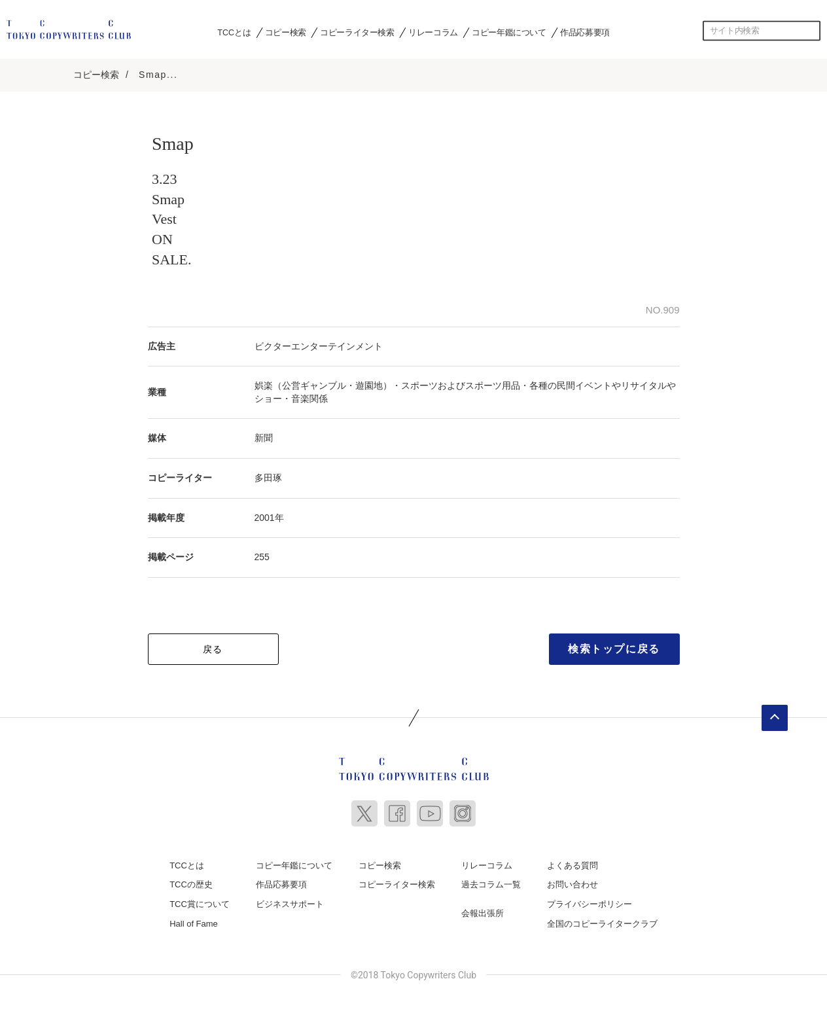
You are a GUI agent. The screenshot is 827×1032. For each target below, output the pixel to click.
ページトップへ (775, 715)
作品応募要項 (585, 32)
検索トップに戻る (614, 646)
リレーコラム (433, 32)
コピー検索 (285, 32)
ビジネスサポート (290, 902)
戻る (213, 646)
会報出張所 (482, 911)
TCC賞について (199, 902)
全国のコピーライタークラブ (602, 921)
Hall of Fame (193, 921)
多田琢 (268, 476)
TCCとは (234, 32)
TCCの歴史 (191, 882)
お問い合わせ (572, 882)
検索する (810, 31)
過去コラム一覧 (491, 882)
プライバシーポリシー (589, 902)
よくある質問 (572, 863)
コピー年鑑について (509, 32)
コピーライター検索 (357, 32)
